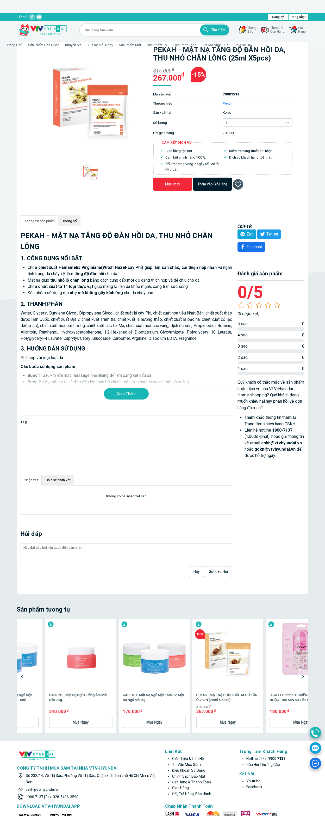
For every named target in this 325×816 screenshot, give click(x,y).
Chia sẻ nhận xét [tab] (58, 480)
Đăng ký (278, 17)
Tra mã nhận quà (228, 45)
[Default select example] (257, 122)
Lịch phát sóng (197, 45)
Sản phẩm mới (143, 45)
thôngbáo (249, 29)
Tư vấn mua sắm (186, 702)
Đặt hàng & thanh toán (191, 720)
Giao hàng (180, 726)
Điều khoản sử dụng (188, 708)
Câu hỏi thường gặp (263, 702)
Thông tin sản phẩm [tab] (39, 221)
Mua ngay (172, 184)
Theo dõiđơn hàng (277, 29)
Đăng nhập (298, 17)
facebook (254, 725)
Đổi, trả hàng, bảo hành (191, 732)
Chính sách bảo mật (188, 714)
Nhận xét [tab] (31, 480)
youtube (253, 719)
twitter (268, 234)
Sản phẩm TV (170, 45)
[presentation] (22, 644)
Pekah (227, 103)
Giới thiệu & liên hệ (188, 697)
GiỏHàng (299, 29)
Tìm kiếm (213, 30)
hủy (196, 571)
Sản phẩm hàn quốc (56, 45)
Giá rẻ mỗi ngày (113, 45)
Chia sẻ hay (256, 45)
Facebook (251, 247)
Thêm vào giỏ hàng (212, 184)
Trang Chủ (27, 45)
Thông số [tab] (69, 221)
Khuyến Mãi (86, 45)
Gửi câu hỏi (218, 571)
